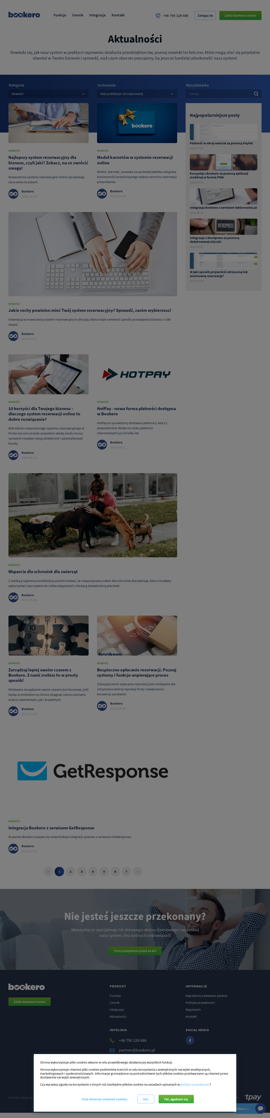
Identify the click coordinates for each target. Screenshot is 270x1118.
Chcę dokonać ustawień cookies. (104, 1099)
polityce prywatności (194, 1084)
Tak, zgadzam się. (176, 1099)
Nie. (146, 1099)
